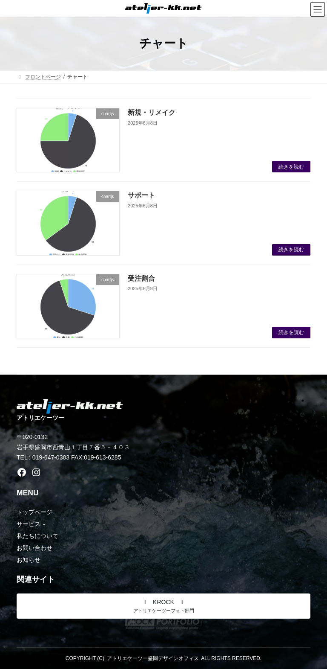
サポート (141, 195)
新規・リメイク (151, 112)
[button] (163, 606)
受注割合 (141, 278)
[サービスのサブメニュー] (44, 524)
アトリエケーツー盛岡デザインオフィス (153, 658)
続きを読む (291, 167)
